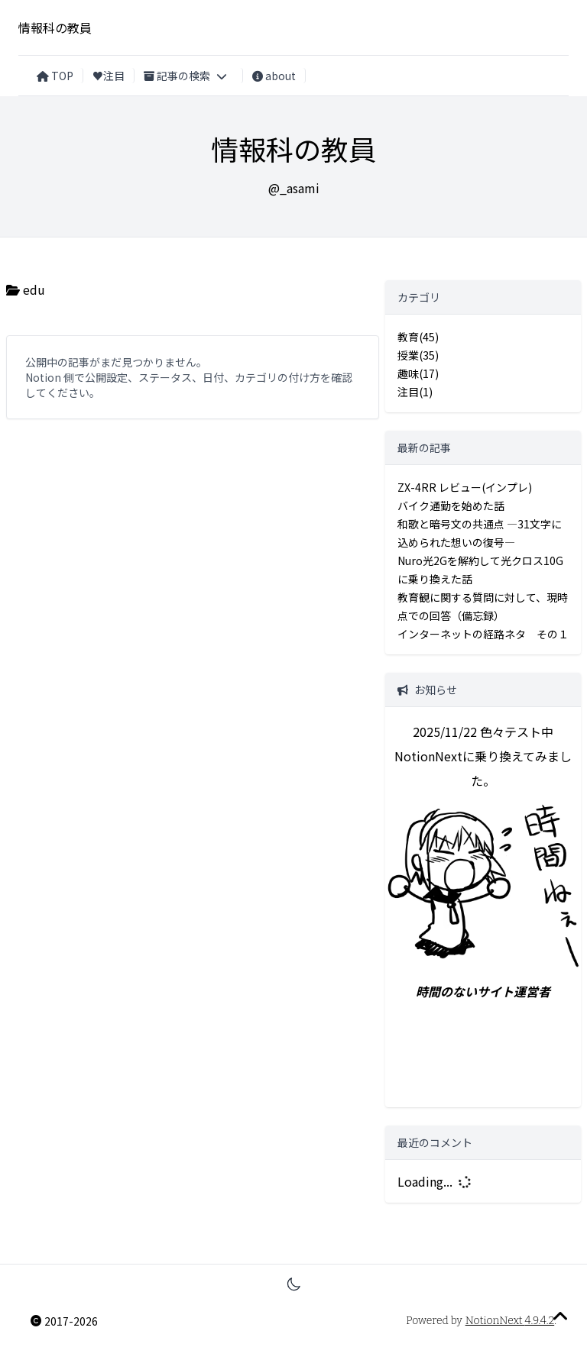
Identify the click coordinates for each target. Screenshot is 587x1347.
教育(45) (418, 336)
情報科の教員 (55, 27)
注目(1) (415, 391)
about (274, 75)
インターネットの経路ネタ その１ (483, 633)
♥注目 (108, 75)
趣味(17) (418, 373)
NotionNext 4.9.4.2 (510, 1320)
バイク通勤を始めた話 (450, 505)
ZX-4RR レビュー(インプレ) (464, 487)
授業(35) (418, 355)
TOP (55, 75)
